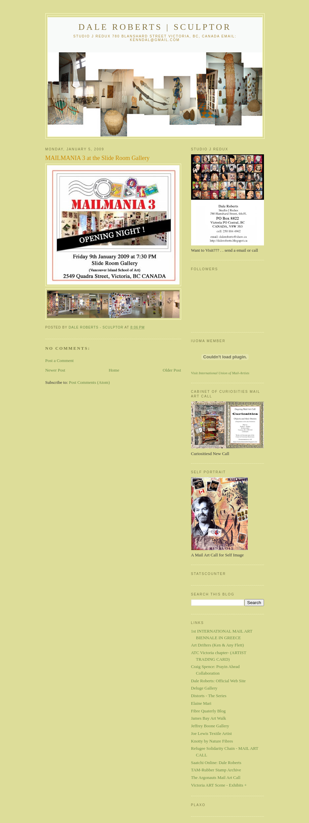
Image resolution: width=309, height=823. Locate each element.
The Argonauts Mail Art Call (215, 777)
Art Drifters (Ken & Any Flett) (217, 645)
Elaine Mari (201, 703)
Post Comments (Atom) (89, 382)
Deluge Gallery (204, 688)
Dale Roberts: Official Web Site (218, 680)
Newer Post (55, 370)
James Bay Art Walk (208, 718)
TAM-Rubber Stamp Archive (216, 769)
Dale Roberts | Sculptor (155, 27)
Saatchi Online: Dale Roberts (216, 762)
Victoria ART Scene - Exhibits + (219, 785)
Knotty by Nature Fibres (212, 741)
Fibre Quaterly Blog (208, 710)
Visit (220, 373)
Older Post (172, 370)
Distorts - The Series (209, 695)
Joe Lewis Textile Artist (211, 733)
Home (114, 370)
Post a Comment (59, 360)
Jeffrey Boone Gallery (210, 725)
